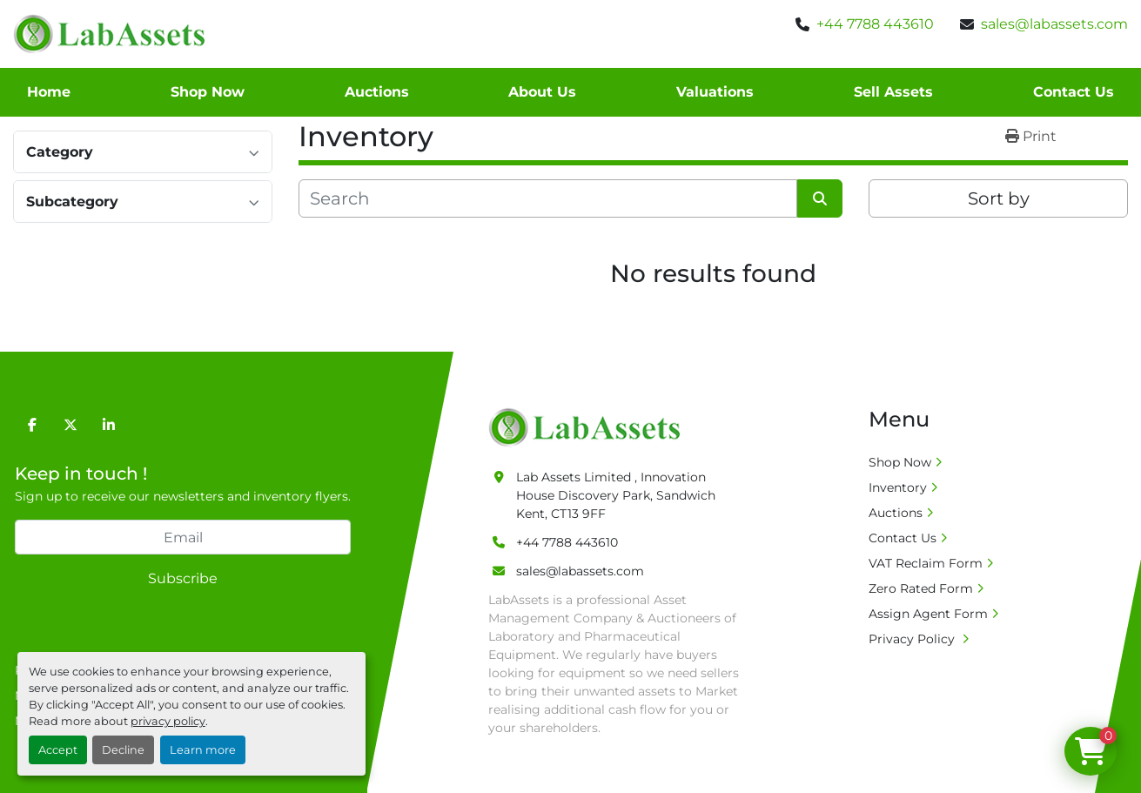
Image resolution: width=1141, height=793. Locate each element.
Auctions (377, 92)
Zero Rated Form (921, 588)
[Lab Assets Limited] (588, 426)
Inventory (898, 487)
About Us (542, 92)
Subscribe (183, 578)
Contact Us (1073, 92)
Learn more (203, 749)
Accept (57, 749)
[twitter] (70, 424)
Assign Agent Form (928, 614)
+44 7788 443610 (875, 24)
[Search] (548, 198)
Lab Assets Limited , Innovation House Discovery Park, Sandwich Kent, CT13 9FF (615, 495)
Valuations (715, 92)
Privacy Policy (913, 639)
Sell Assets (893, 92)
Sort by (999, 198)
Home (48, 92)
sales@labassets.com (1054, 24)
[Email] (183, 537)
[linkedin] (108, 424)
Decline (123, 749)
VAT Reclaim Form (926, 563)
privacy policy (168, 721)
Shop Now (208, 92)
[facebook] (32, 424)
